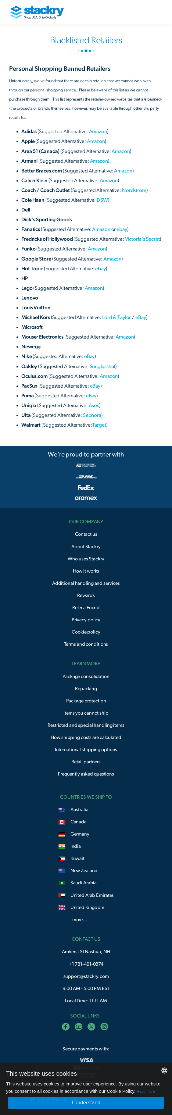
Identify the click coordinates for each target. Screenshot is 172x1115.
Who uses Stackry (86, 558)
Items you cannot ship (86, 713)
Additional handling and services (86, 583)
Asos (93, 405)
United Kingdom (87, 907)
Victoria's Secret (142, 239)
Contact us (86, 534)
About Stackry (86, 546)
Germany (79, 834)
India (75, 846)
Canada (78, 821)
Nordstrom (134, 190)
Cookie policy (86, 632)
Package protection (86, 700)
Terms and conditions (86, 644)
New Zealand (84, 870)
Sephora (92, 415)
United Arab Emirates (92, 895)
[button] (153, 12)
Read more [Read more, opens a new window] (146, 1091)
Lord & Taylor (116, 317)
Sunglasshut (103, 366)
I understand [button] (86, 1103)
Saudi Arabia (83, 882)
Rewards (86, 595)
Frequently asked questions (86, 774)
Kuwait (77, 858)
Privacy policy (86, 619)
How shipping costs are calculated (86, 737)
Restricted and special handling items (86, 725)
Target (99, 425)
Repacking (86, 688)
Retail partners (86, 761)
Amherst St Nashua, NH (86, 951)
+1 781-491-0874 (86, 964)
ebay (121, 229)
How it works (86, 571)
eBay (140, 317)
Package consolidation (86, 676)
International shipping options (86, 749)
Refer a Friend (86, 607)
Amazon (98, 131)
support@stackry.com (86, 976)
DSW (102, 200)
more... (79, 919)
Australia (79, 809)
